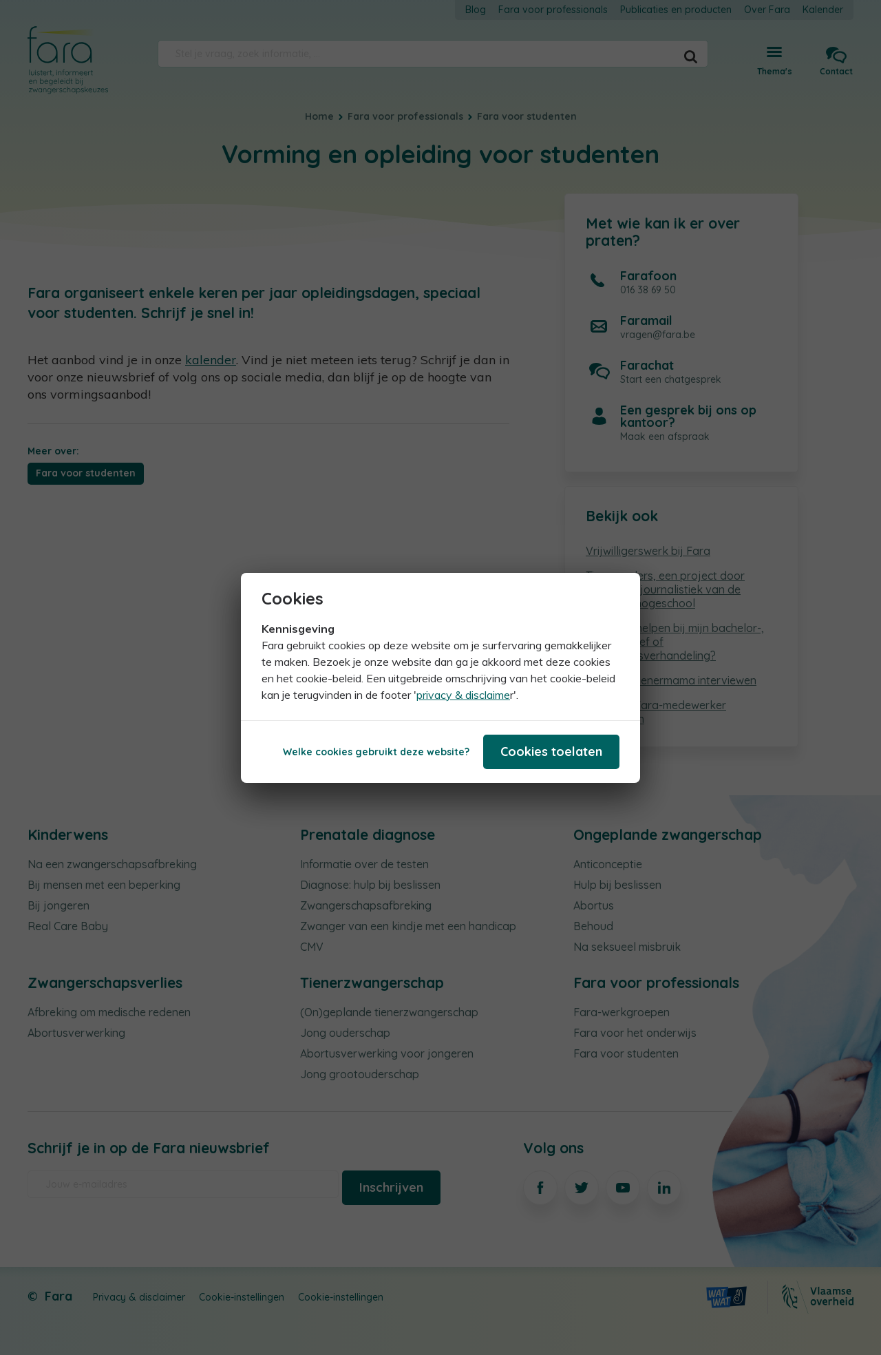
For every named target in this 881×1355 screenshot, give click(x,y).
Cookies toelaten (551, 751)
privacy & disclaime (463, 695)
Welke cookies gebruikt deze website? (376, 752)
